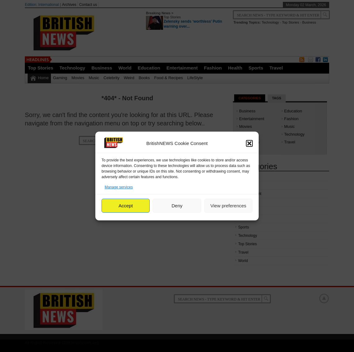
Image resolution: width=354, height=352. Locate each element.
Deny (176, 205)
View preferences (229, 205)
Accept (126, 205)
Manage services (119, 187)
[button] (249, 143)
